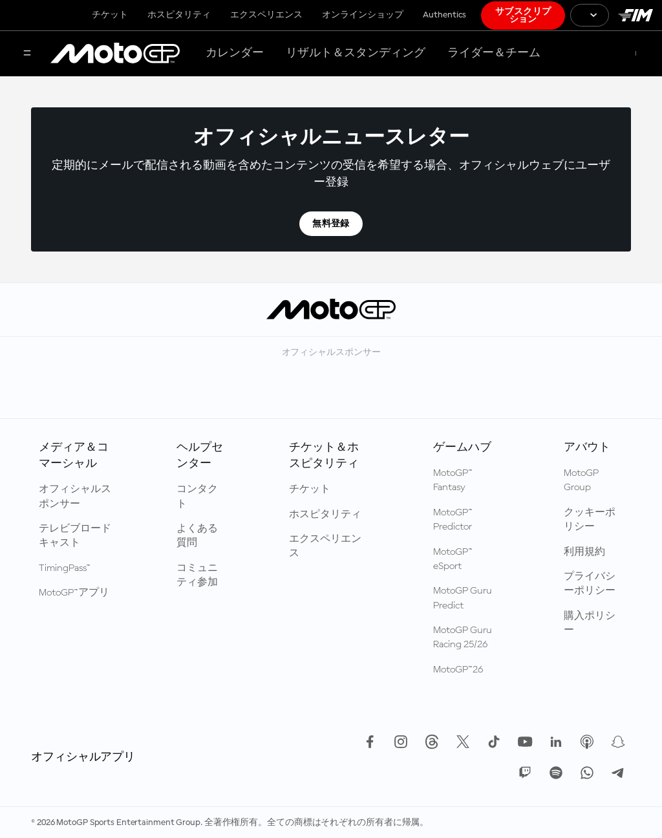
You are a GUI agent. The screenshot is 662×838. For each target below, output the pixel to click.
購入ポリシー (589, 623)
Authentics (444, 14)
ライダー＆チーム (493, 53)
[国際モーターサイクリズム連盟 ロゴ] (635, 15)
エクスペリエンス (266, 14)
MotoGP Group (581, 480)
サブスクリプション (523, 15)
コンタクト (197, 496)
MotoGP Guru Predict (462, 598)
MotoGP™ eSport (453, 559)
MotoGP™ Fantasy (453, 480)
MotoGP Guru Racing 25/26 (462, 637)
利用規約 (584, 552)
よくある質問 (197, 536)
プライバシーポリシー (589, 584)
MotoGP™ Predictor (453, 520)
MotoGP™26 (458, 670)
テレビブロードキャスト (75, 536)
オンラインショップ (362, 14)
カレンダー (235, 53)
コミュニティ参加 (197, 575)
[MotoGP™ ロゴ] (115, 54)
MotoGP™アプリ (74, 593)
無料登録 (331, 223)
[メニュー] (27, 54)
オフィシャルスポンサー (75, 496)
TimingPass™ (65, 568)
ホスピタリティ (179, 14)
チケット (110, 14)
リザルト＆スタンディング (355, 53)
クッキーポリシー (589, 520)
